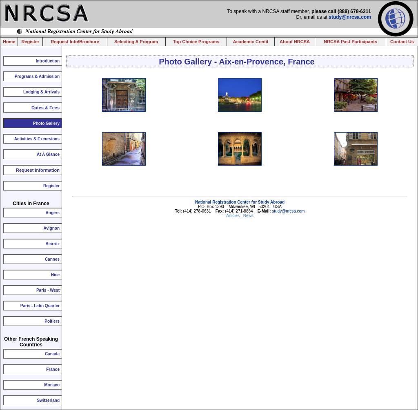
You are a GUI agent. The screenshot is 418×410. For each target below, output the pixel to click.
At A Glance (48, 154)
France (53, 369)
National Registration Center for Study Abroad (240, 202)
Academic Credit (251, 41)
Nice (55, 275)
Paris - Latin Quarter (40, 306)
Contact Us (402, 41)
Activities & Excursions (37, 139)
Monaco (52, 385)
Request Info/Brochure (75, 41)
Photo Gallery (46, 123)
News (248, 215)
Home (9, 41)
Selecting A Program (136, 41)
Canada (52, 354)
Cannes (52, 259)
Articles (233, 215)
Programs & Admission (37, 76)
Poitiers (52, 321)
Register (30, 41)
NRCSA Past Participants (350, 41)
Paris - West (48, 290)
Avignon (51, 228)
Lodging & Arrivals (41, 92)
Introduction (48, 61)
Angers (53, 213)
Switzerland (48, 400)
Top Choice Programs (196, 41)
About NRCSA (295, 41)
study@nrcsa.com (350, 17)
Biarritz (53, 244)
